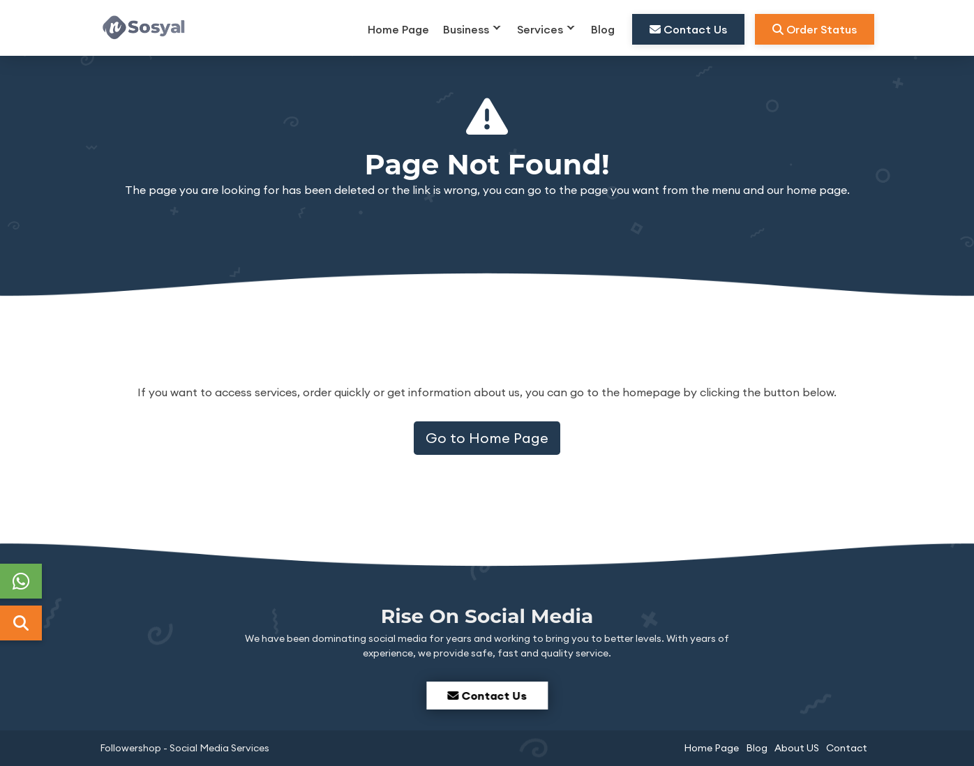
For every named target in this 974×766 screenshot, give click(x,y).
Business (466, 29)
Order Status (814, 29)
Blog (603, 29)
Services (540, 29)
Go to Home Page (487, 437)
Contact (846, 748)
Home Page (398, 29)
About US (796, 748)
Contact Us (688, 29)
